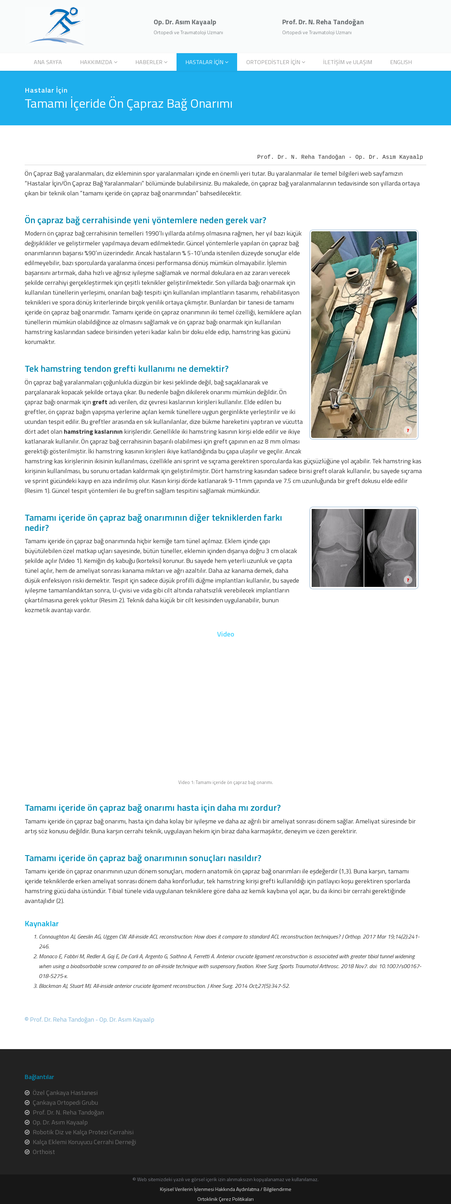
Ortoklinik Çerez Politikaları (225, 1199)
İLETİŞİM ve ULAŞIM (347, 62)
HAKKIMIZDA (96, 62)
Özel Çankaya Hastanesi (65, 1092)
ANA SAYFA (48, 62)
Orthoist (44, 1151)
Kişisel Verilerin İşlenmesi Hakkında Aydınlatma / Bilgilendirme (225, 1189)
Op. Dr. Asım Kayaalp (60, 1122)
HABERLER (148, 62)
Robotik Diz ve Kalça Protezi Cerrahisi (83, 1132)
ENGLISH (401, 62)
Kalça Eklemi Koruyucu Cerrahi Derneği (84, 1142)
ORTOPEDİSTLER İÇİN (273, 62)
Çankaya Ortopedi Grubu (65, 1102)
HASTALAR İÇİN (204, 62)
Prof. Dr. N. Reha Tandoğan (68, 1112)
